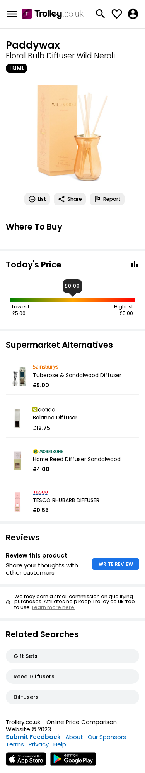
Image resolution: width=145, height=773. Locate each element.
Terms (15, 744)
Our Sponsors (107, 737)
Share (70, 199)
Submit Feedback (33, 737)
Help (59, 744)
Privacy (39, 744)
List (37, 199)
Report (107, 199)
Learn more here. (53, 607)
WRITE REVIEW (116, 564)
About (74, 737)
